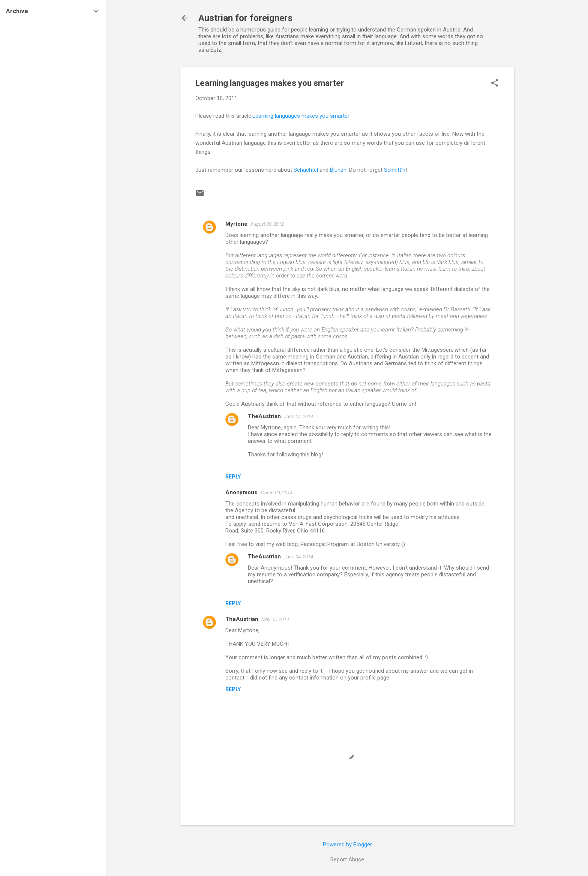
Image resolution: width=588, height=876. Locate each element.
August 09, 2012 (267, 224)
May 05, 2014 (275, 619)
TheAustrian (264, 416)
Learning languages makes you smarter (301, 115)
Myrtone (236, 223)
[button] (494, 83)
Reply (233, 477)
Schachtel (307, 169)
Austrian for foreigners (245, 18)
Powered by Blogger (347, 844)
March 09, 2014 (276, 492)
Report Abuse (347, 859)
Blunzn (338, 169)
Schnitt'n (394, 169)
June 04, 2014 (298, 416)
